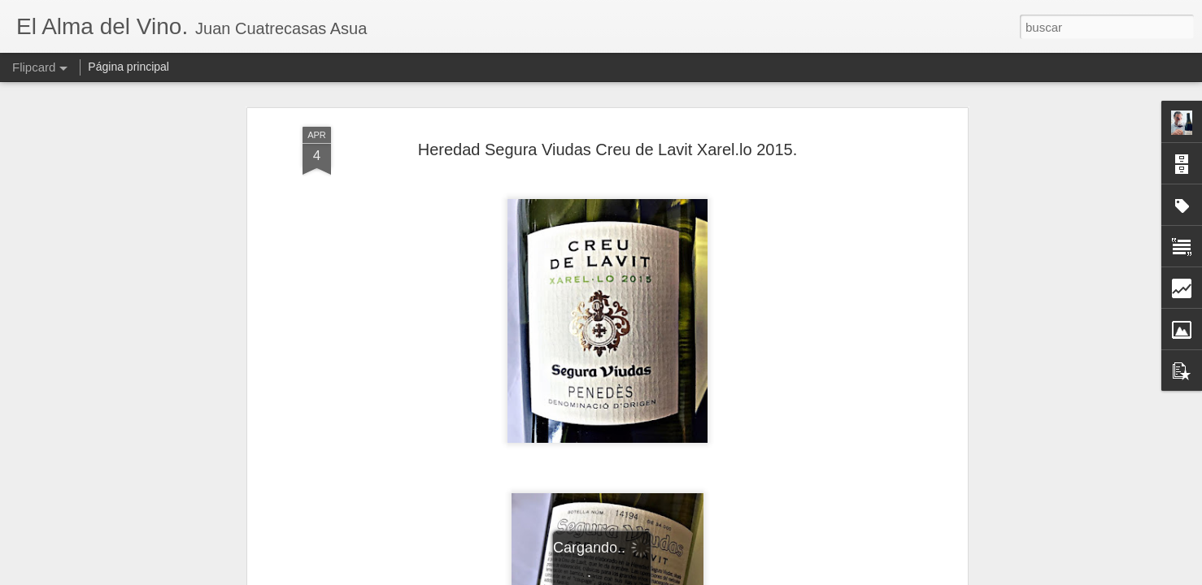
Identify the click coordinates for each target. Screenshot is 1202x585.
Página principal (128, 66)
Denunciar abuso (718, 576)
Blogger (664, 576)
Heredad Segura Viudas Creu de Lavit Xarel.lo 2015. (608, 125)
